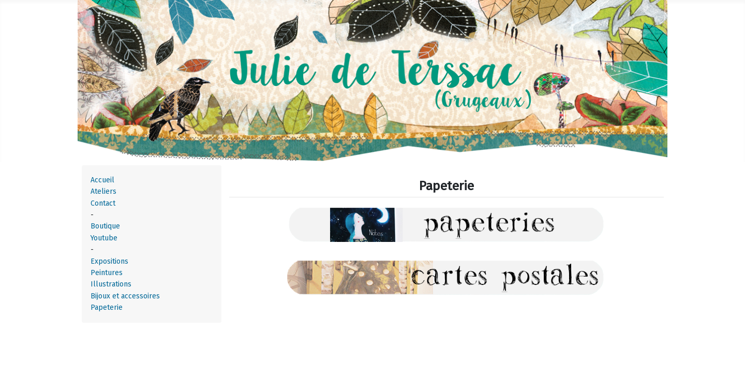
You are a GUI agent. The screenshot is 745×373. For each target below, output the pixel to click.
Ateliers (103, 191)
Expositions (109, 261)
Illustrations (111, 284)
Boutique (105, 226)
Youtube (104, 238)
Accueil (102, 180)
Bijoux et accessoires (125, 296)
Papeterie (107, 307)
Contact (103, 203)
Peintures (107, 272)
